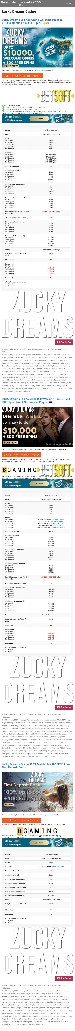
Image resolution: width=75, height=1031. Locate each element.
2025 (16, 355)
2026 (20, 355)
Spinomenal (32, 388)
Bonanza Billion (57, 525)
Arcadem (57, 355)
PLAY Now (64, 342)
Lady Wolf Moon (57, 521)
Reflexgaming (35, 385)
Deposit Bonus (39, 349)
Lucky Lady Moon (57, 867)
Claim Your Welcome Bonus (22, 76)
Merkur (16, 380)
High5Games (30, 371)
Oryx (36, 383)
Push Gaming (14, 751)
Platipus (56, 383)
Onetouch (30, 383)
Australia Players (37, 357)
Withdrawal (6, 352)
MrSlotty (33, 380)
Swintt (39, 388)
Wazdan (19, 391)
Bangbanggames (8, 360)
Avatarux (61, 357)
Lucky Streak (20, 377)
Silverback (14, 388)
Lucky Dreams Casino (61, 374)
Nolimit (63, 380)
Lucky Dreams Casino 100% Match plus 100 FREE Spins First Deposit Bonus (36, 765)
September (6, 388)
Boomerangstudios (16, 363)
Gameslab (38, 369)
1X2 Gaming (8, 355)
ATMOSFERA (65, 355)
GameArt (30, 369)
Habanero (14, 371)
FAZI (8, 369)
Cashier (24, 349)
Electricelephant (43, 366)
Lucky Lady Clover (8, 377)
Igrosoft (39, 371)
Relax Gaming (46, 385)
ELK (51, 366)
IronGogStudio (48, 371)
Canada (45, 363)
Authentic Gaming (50, 357)
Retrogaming (56, 385)
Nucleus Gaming (20, 383)
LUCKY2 (51, 268)
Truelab (69, 388)
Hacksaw (21, 371)
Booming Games (30, 363)
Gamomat (46, 369)
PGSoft (49, 383)
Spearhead (23, 388)
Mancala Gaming (64, 377)
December (20, 366)
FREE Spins (49, 349)
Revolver (65, 385)
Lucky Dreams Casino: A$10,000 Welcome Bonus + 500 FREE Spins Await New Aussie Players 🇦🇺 (36, 400)
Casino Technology (9, 366)
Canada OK (53, 363)
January (4, 374)
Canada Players (63, 363)
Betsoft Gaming (42, 360)
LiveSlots (49, 374)
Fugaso (23, 369)
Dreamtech (28, 366)
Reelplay (26, 385)
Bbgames (18, 360)
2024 (16, 991)
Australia (17, 357)
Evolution (65, 366)
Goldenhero (60, 369)
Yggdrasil (26, 391)
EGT (34, 366)
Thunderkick (47, 388)
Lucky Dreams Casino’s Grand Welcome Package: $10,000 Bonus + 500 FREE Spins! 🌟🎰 (32, 21)
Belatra (25, 360)
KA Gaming (12, 374)
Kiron (26, 374)
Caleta (39, 363)
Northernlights (7, 383)
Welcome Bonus (60, 349)
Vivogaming (11, 391)
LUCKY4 (51, 272)
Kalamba (20, 374)
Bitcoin (6, 349)
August (69, 720)
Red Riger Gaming (15, 385)
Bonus (18, 349)
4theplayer (27, 355)
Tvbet (4, 391)
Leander (32, 374)
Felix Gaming (15, 369)
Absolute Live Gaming (39, 355)
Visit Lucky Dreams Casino (21, 455)
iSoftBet (57, 371)
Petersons (42, 383)
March (4, 380)
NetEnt (39, 380)
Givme (53, 369)
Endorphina (57, 366)
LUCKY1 (28, 377)
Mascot (10, 380)
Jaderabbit (64, 371)
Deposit (30, 349)
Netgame (46, 380)
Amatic (50, 355)
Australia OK (25, 357)
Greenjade (5, 371)
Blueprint (5, 363)
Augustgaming (7, 357)
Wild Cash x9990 (18, 478)
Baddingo (68, 357)
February (5, 1005)
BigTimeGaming (63, 360)
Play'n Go (63, 383)
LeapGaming (40, 374)
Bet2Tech (32, 360)
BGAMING (52, 360)
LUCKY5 (51, 274)
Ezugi (4, 369)
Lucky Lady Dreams (58, 527)
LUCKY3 (51, 270)
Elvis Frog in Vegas (57, 523)
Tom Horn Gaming (59, 388)
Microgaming (24, 380)
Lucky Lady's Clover (40, 742)
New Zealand (55, 380)
